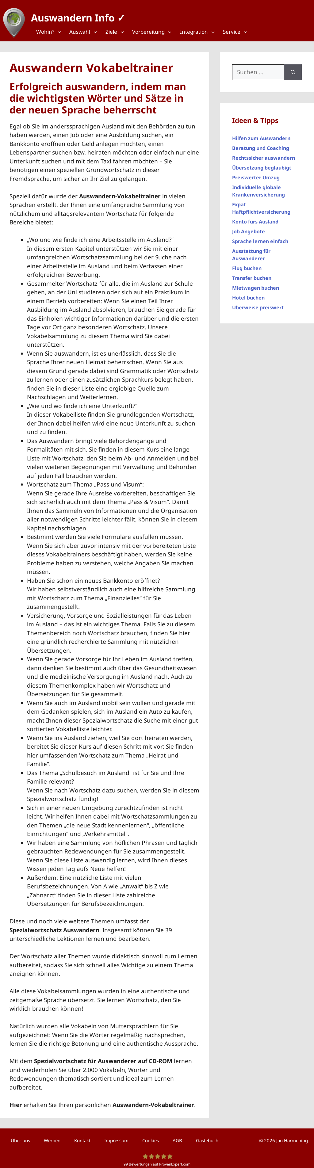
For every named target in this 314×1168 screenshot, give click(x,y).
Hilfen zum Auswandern (261, 135)
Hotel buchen (248, 294)
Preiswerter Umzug (256, 174)
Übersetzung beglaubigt (261, 164)
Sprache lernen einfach (260, 238)
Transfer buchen (251, 275)
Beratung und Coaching (260, 145)
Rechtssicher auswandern (263, 154)
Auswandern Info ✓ (75, 15)
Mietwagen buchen (255, 284)
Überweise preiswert (258, 304)
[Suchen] (293, 69)
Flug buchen (247, 265)
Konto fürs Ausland (255, 218)
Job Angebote (248, 228)
